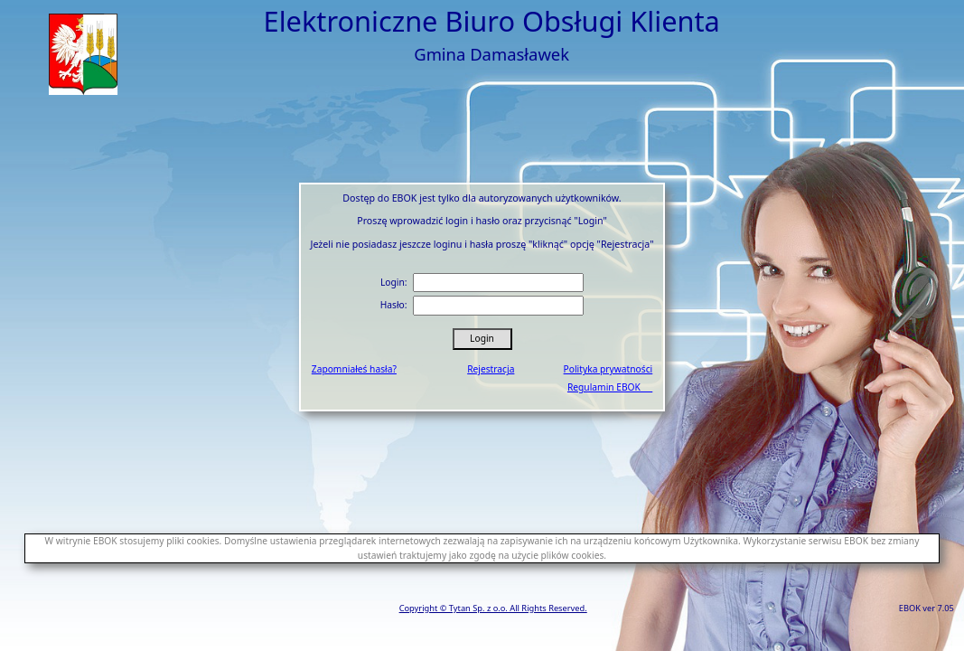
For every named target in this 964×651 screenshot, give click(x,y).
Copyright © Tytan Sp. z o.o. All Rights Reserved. (493, 608)
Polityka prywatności (608, 369)
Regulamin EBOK (609, 387)
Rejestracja (490, 369)
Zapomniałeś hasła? (354, 369)
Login (482, 338)
